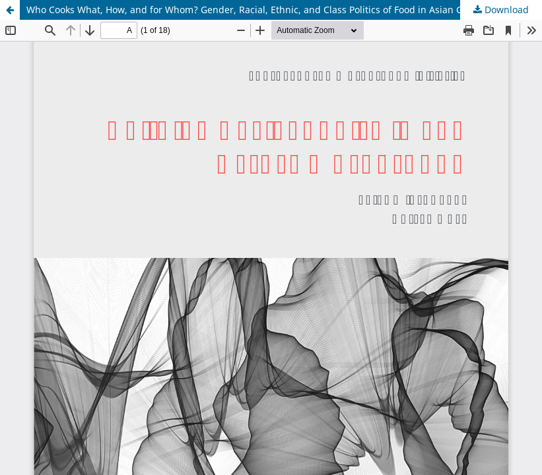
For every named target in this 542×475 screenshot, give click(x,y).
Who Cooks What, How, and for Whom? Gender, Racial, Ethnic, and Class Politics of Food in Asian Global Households (282, 9)
